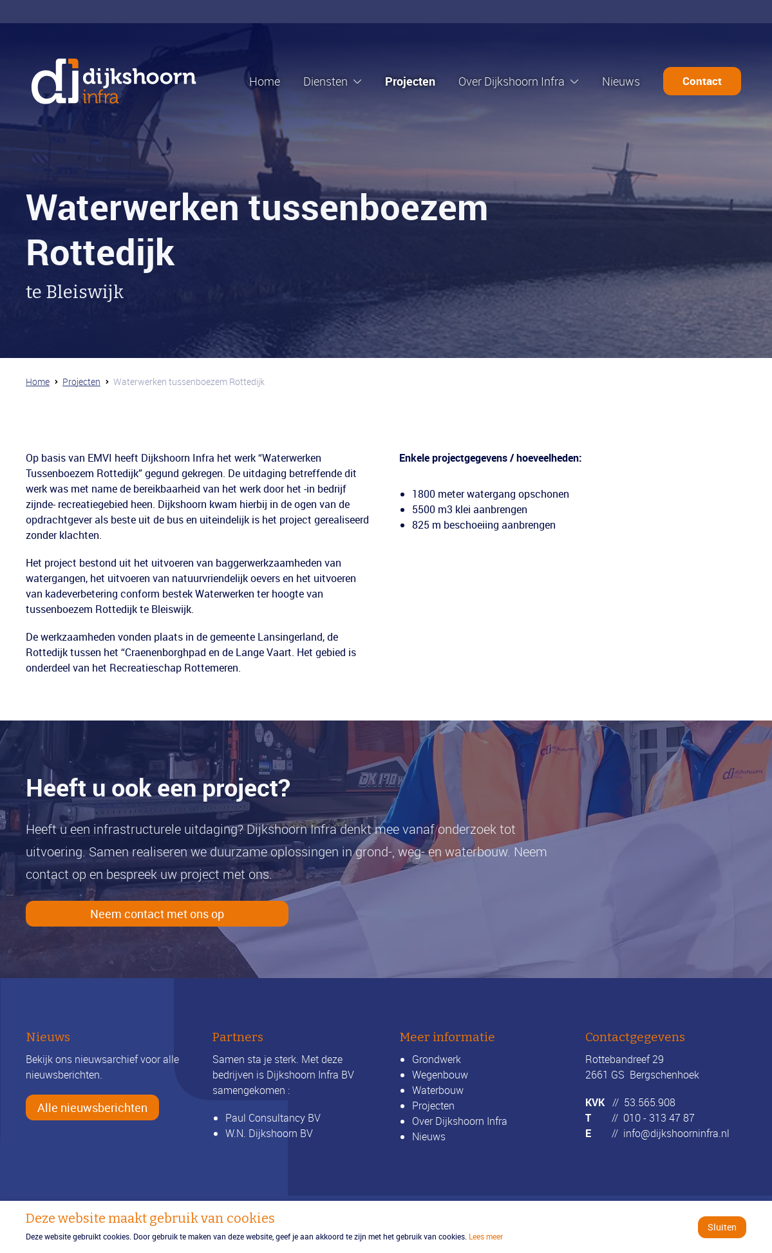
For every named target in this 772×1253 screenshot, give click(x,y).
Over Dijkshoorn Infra (511, 81)
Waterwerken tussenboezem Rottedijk (189, 381)
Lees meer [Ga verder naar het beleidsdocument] (486, 1236)
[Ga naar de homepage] (114, 81)
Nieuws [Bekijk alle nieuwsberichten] (429, 1136)
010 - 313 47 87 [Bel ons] (659, 1118)
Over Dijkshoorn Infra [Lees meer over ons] (459, 1121)
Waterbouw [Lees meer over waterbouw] (438, 1090)
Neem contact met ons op (157, 913)
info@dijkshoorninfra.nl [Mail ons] (676, 1133)
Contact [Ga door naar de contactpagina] (702, 80)
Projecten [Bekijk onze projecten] (433, 1105)
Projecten (410, 81)
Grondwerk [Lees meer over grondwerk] (436, 1059)
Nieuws (621, 81)
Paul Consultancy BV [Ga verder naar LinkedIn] (273, 1118)
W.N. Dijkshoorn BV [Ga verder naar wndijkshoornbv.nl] (269, 1133)
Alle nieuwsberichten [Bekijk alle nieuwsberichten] (92, 1107)
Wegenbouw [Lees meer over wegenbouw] (440, 1075)
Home (264, 81)
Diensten (325, 81)
